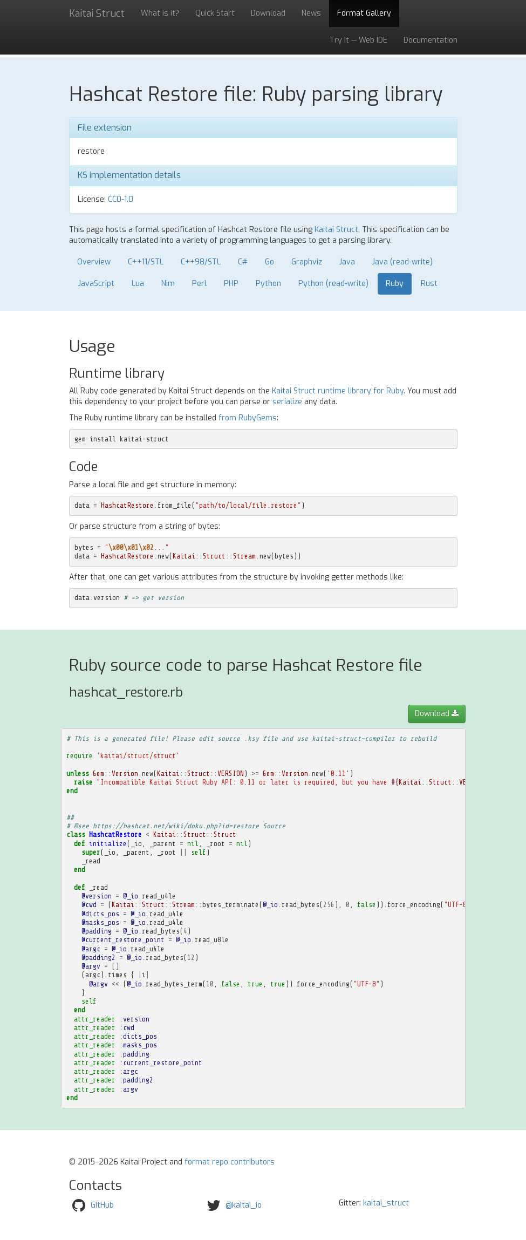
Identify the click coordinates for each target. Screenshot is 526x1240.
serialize (287, 402)
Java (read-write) (402, 262)
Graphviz (306, 262)
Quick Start (215, 13)
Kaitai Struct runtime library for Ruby (338, 391)
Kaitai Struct (336, 229)
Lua (138, 283)
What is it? (160, 13)
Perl (199, 283)
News (311, 13)
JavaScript (96, 283)
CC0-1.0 (120, 199)
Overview (94, 262)
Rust (429, 283)
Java (347, 262)
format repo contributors (230, 1162)
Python (268, 283)
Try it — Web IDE (358, 40)
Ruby (395, 283)
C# (243, 262)
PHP (231, 283)
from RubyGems (247, 418)
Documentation (430, 40)
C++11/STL (145, 262)
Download (268, 13)
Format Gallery (364, 13)
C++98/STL (201, 262)
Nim (168, 283)
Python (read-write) (333, 283)
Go (269, 262)
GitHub (102, 1205)
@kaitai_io (244, 1205)
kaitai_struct (386, 1203)
